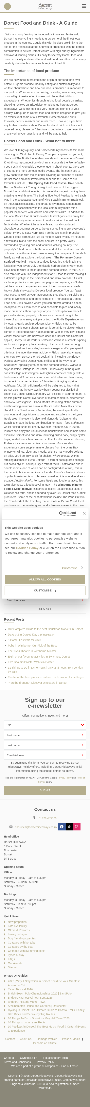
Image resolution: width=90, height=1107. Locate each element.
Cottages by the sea (20, 946)
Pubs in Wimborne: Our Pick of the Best (32, 645)
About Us (25, 1039)
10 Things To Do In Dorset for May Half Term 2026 (38, 1018)
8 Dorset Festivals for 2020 (24, 640)
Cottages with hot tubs (21, 942)
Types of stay (16, 955)
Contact (10, 1039)
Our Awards (15, 963)
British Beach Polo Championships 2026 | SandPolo (40, 993)
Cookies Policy (27, 548)
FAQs (11, 959)
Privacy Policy (65, 778)
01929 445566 (7, 6)
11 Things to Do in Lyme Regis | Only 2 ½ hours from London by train (45, 669)
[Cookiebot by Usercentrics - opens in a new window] (59, 513)
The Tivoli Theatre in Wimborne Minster (32, 651)
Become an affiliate (45, 1043)
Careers (9, 1057)
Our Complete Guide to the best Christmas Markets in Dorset (45, 629)
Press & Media (71, 1039)
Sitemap (13, 967)
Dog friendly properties (22, 938)
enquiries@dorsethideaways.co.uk (36, 827)
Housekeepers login (55, 1057)
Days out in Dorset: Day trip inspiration (31, 634)
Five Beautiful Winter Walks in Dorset (31, 662)
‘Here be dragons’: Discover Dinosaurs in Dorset (37, 682)
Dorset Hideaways (45, 6)
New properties (17, 921)
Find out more (69, 1066)
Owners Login (28, 1057)
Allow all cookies (45, 579)
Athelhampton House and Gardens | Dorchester (37, 1005)
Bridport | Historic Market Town (26, 1001)
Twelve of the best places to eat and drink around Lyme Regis (45, 677)
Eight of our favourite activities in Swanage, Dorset (39, 656)
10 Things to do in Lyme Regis (26, 1022)
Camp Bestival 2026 (20, 989)
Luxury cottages (17, 934)
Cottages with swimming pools (26, 950)
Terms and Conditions (17, 1062)
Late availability (17, 926)
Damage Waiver (47, 1039)
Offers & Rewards (19, 930)
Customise (70, 568)
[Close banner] (84, 513)
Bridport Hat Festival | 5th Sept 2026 (30, 997)
